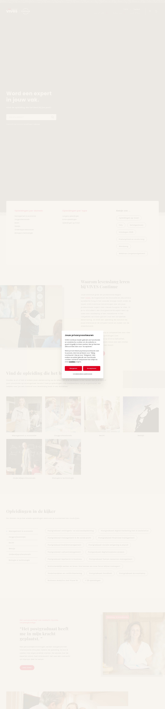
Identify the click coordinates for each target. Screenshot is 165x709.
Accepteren (91, 368)
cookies (72, 362)
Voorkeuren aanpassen (82, 374)
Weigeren (73, 368)
